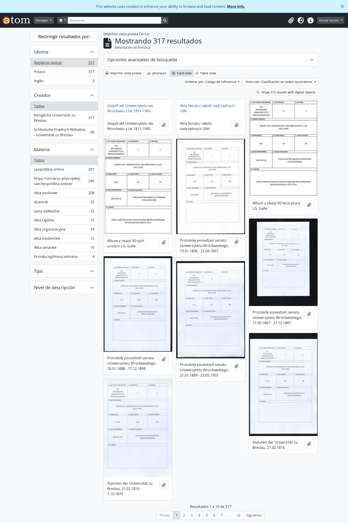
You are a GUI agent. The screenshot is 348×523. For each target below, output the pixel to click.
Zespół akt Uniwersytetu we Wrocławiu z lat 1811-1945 (130, 108)
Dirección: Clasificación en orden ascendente (279, 82)
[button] (291, 20)
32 (239, 515)
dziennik (64, 203)
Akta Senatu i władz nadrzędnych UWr (207, 108)
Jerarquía (156, 73)
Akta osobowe (64, 193)
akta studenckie (64, 239)
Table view (205, 73)
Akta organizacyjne (64, 230)
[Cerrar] (342, 6)
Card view (182, 73)
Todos (39, 106)
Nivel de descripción (54, 287)
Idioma (41, 52)
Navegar (42, 20)
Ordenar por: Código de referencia (211, 82)
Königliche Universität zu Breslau (64, 118)
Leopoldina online (64, 170)
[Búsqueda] (114, 20)
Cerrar (144, 34)
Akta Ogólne (64, 221)
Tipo (38, 271)
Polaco (64, 72)
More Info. (236, 6)
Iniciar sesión (329, 20)
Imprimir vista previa (123, 73)
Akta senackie (64, 248)
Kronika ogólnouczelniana (64, 257)
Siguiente (254, 515)
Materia (42, 149)
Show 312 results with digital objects (286, 92)
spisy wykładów (64, 212)
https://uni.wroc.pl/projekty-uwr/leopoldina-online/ (64, 181)
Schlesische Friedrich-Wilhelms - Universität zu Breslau (64, 132)
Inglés (64, 81)
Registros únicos (64, 63)
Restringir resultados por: (64, 36)
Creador (42, 95)
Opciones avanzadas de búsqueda (142, 60)
